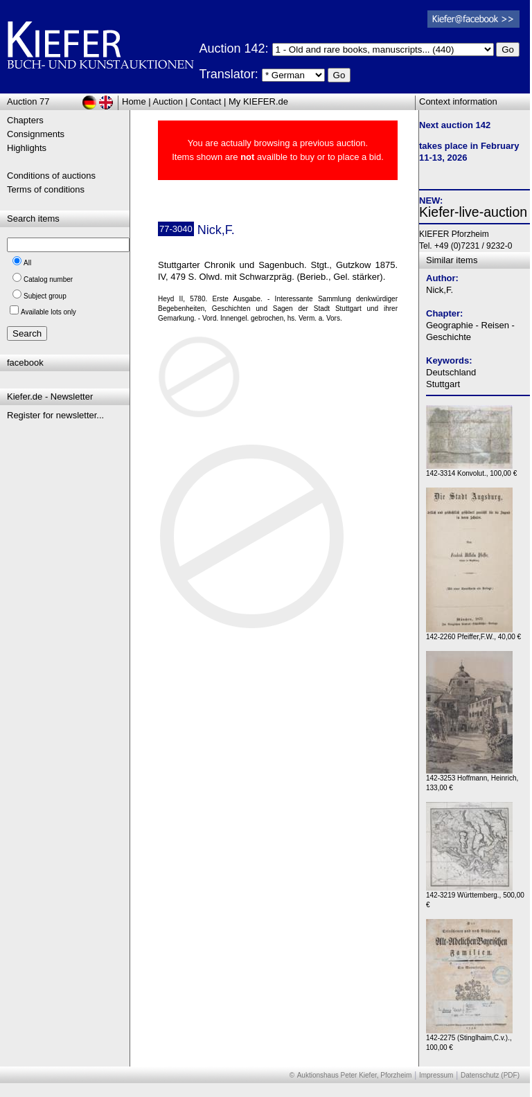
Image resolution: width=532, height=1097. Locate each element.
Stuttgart (443, 384)
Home (134, 101)
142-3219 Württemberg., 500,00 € (475, 896)
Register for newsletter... (55, 415)
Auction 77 (28, 101)
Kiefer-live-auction (473, 212)
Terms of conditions (46, 189)
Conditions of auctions (51, 175)
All (27, 263)
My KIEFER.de (258, 101)
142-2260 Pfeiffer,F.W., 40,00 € (473, 633)
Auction (168, 101)
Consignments (35, 134)
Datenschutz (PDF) (490, 1075)
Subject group (45, 296)
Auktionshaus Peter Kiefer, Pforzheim (354, 1075)
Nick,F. (439, 290)
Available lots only (48, 312)
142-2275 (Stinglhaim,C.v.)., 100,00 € (469, 1039)
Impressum (436, 1075)
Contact (206, 101)
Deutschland (451, 372)
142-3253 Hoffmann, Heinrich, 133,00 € (472, 779)
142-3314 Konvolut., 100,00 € (471, 470)
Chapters (25, 120)
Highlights (26, 148)
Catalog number (48, 279)
